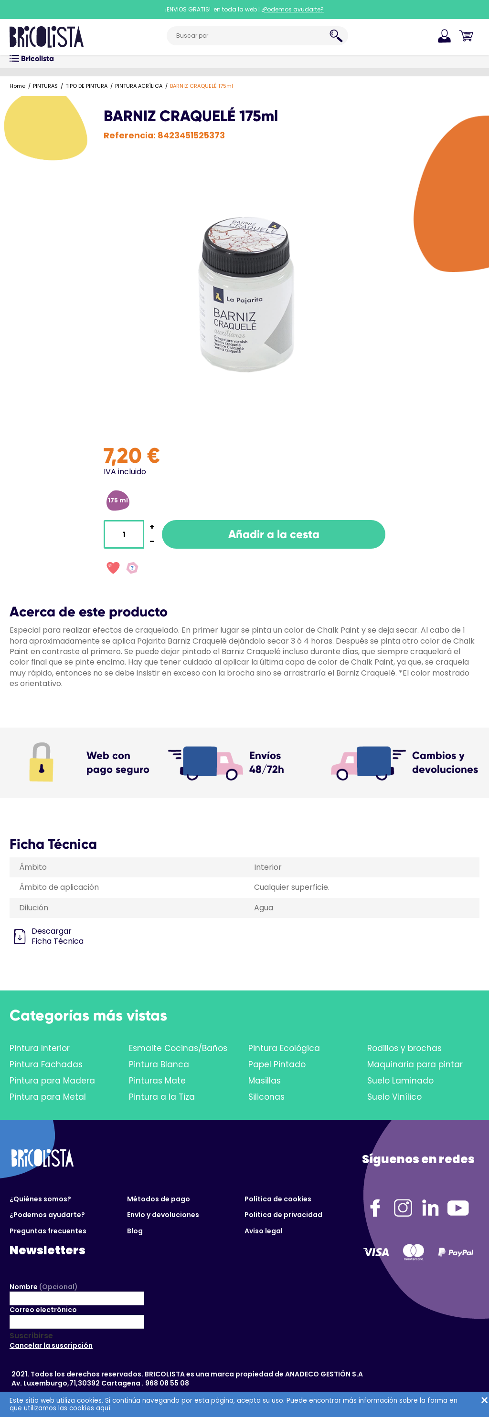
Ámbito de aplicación (59, 887)
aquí (103, 1408)
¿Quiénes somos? (40, 1199)
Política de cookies (277, 1199)
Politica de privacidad (283, 1214)
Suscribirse (31, 1336)
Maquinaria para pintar (415, 1064)
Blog (135, 1231)
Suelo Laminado (400, 1080)
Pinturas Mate (157, 1080)
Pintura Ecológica (284, 1048)
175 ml (118, 500)
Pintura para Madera (52, 1080)
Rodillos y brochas (404, 1048)
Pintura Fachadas (46, 1064)
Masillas (264, 1080)
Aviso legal (263, 1231)
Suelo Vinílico (394, 1097)
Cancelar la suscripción (51, 1345)
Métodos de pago (158, 1199)
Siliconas (266, 1097)
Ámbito (33, 867)
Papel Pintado (277, 1064)
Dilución (33, 907)
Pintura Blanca (159, 1064)
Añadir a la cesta (273, 534)
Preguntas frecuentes (48, 1231)
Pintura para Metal (48, 1097)
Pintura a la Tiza (162, 1097)
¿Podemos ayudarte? (47, 1214)
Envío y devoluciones (163, 1214)
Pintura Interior (40, 1048)
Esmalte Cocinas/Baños (178, 1048)
